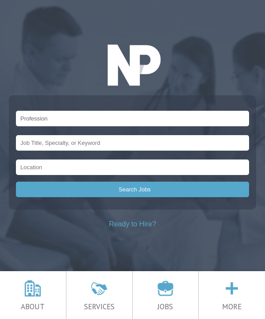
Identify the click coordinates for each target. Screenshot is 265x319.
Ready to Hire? (132, 224)
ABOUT (33, 302)
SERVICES (99, 302)
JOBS (165, 302)
